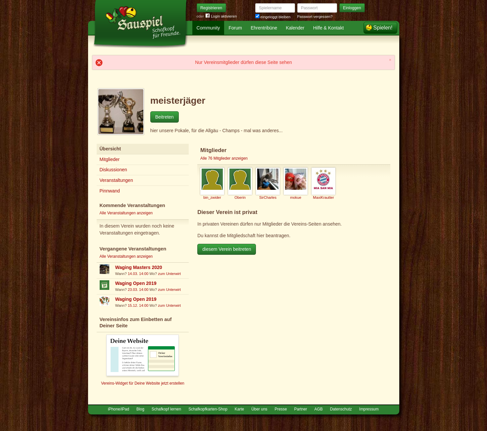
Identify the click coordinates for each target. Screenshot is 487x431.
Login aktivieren (221, 16)
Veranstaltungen (116, 180)
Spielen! (383, 27)
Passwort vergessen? (315, 17)
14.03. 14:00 (138, 274)
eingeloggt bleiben (273, 17)
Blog (140, 409)
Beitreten (164, 117)
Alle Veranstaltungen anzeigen (126, 213)
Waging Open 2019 (136, 283)
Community (208, 27)
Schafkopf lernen (166, 409)
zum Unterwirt (169, 274)
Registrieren (211, 8)
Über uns (259, 409)
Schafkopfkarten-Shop (207, 409)
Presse (281, 409)
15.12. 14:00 (138, 305)
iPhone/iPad (118, 409)
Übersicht (110, 148)
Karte (239, 409)
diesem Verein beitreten (226, 249)
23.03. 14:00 (138, 290)
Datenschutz (341, 409)
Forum (235, 27)
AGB (319, 409)
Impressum (369, 409)
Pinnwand (110, 190)
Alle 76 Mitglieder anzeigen (224, 158)
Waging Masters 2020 (138, 267)
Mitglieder (110, 159)
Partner (300, 409)
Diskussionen (113, 169)
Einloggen (352, 8)
